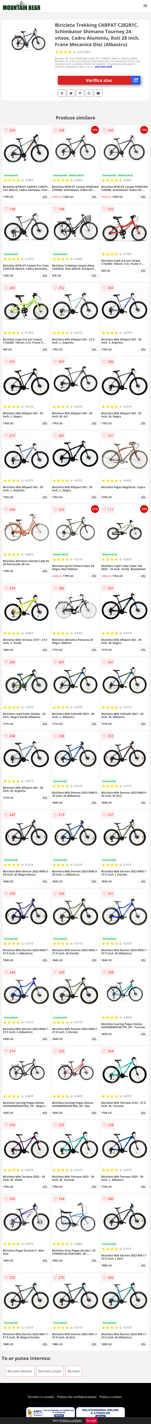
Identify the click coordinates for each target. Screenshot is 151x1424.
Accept (91, 1420)
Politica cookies (110, 1397)
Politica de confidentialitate (77, 1397)
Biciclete (74, 1371)
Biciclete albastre (19, 1371)
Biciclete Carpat (50, 1371)
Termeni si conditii (40, 1397)
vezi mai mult (103, 66)
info (44, 196)
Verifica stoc (113, 80)
